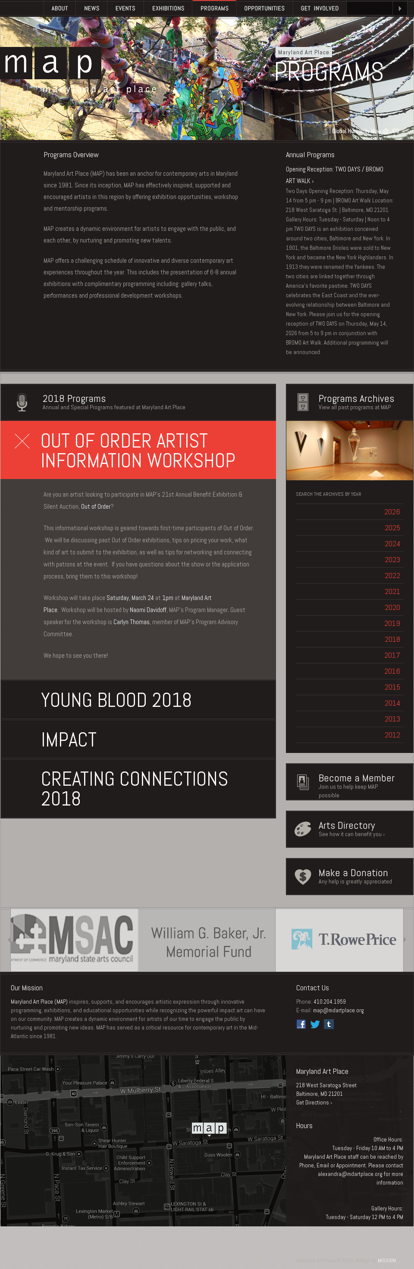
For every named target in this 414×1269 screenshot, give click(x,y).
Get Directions (312, 1102)
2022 (392, 575)
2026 (392, 511)
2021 (392, 591)
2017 (392, 655)
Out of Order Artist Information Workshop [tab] (125, 450)
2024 (392, 543)
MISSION (387, 1260)
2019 (392, 623)
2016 (392, 671)
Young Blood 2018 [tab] (103, 700)
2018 (392, 639)
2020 (392, 607)
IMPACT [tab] (56, 740)
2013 (392, 719)
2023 (392, 559)
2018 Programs (74, 398)
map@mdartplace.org (338, 1010)
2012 (392, 735)
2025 (392, 527)
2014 (392, 703)
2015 (392, 687)
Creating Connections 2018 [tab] (121, 789)
